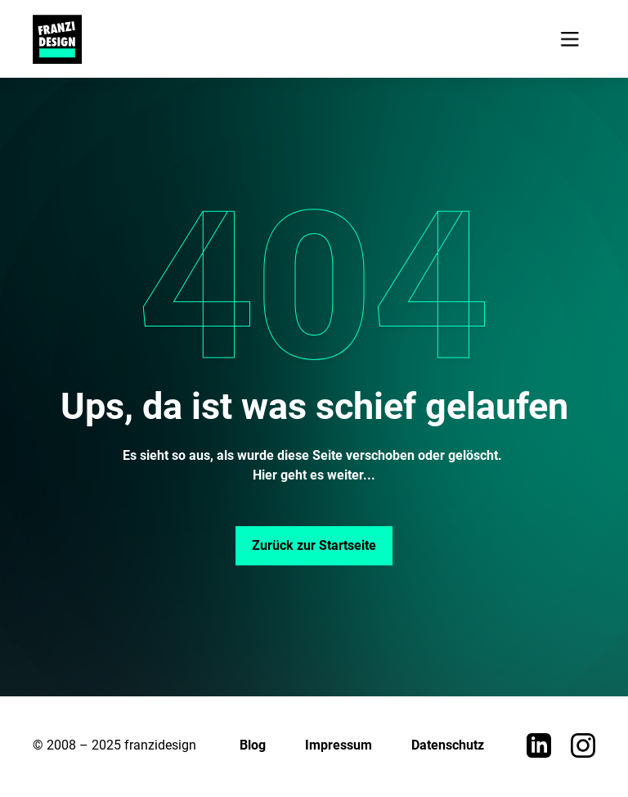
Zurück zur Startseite (314, 545)
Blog (253, 745)
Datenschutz (447, 745)
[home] (57, 39)
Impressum (338, 745)
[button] (569, 39)
